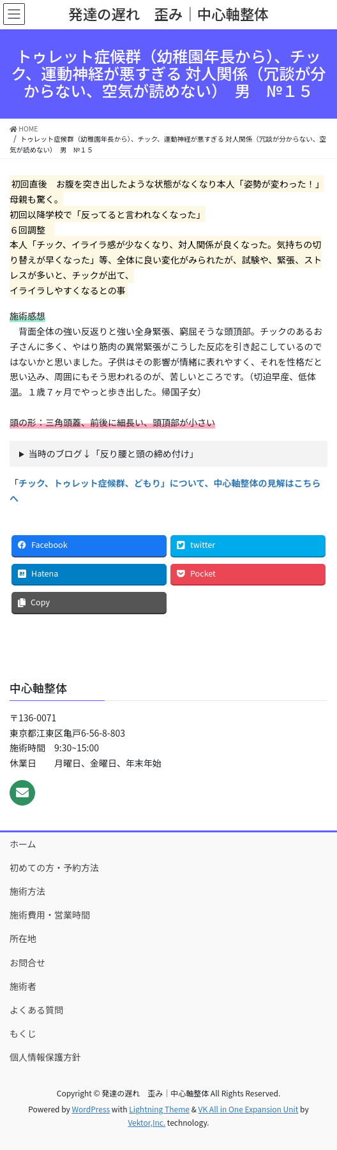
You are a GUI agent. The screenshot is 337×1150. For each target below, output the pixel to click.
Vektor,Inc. (146, 1122)
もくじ (23, 1033)
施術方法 (27, 891)
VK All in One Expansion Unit (248, 1108)
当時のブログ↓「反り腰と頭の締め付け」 (113, 453)
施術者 (23, 986)
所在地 (23, 938)
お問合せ (27, 962)
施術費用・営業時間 (50, 914)
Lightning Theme (159, 1108)
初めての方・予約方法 (54, 867)
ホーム (23, 843)
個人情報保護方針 (45, 1056)
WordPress (90, 1108)
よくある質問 (36, 1009)
